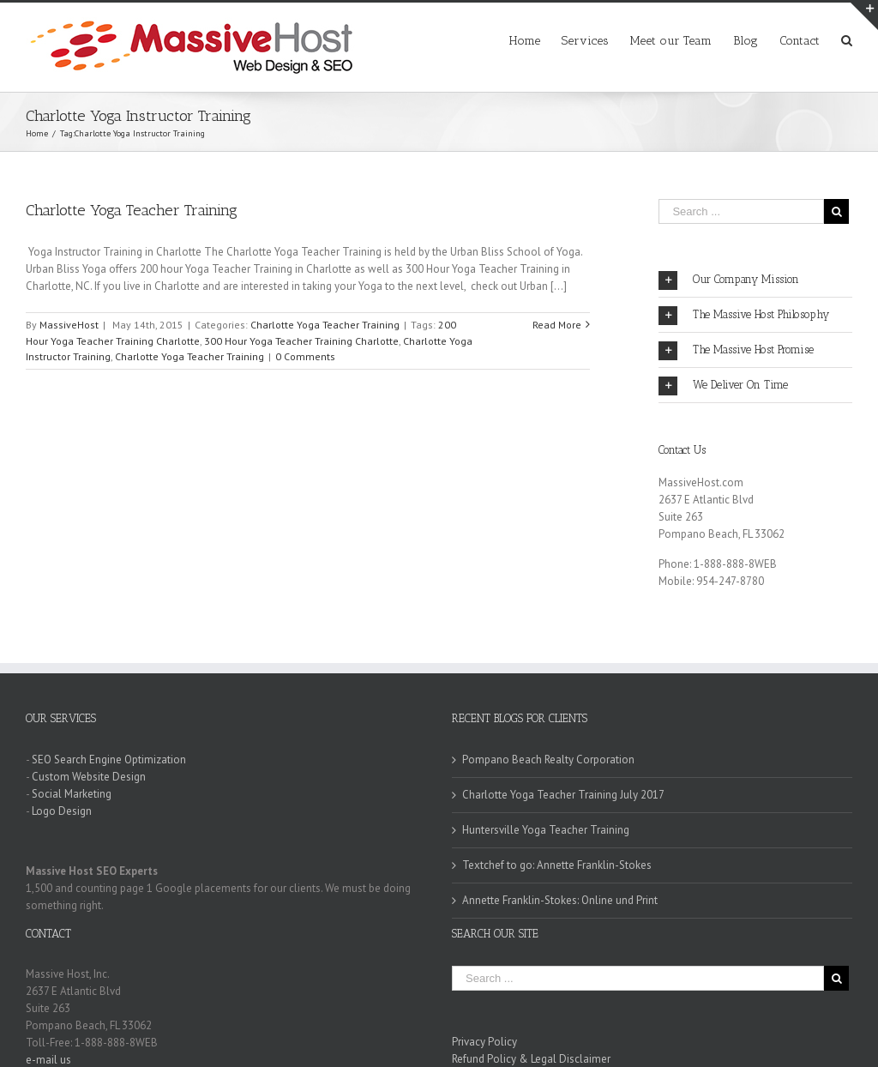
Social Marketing (71, 794)
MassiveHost (69, 324)
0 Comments (305, 356)
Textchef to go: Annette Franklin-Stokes (557, 865)
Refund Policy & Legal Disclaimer (531, 1059)
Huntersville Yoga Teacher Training (545, 830)
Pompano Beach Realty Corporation (548, 759)
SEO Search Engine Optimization (109, 759)
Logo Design (62, 811)
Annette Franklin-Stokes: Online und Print (560, 900)
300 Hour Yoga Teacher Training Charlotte (301, 341)
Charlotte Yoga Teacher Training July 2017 (563, 794)
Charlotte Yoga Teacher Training (132, 210)
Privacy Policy (484, 1041)
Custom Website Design (89, 776)
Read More (556, 324)
